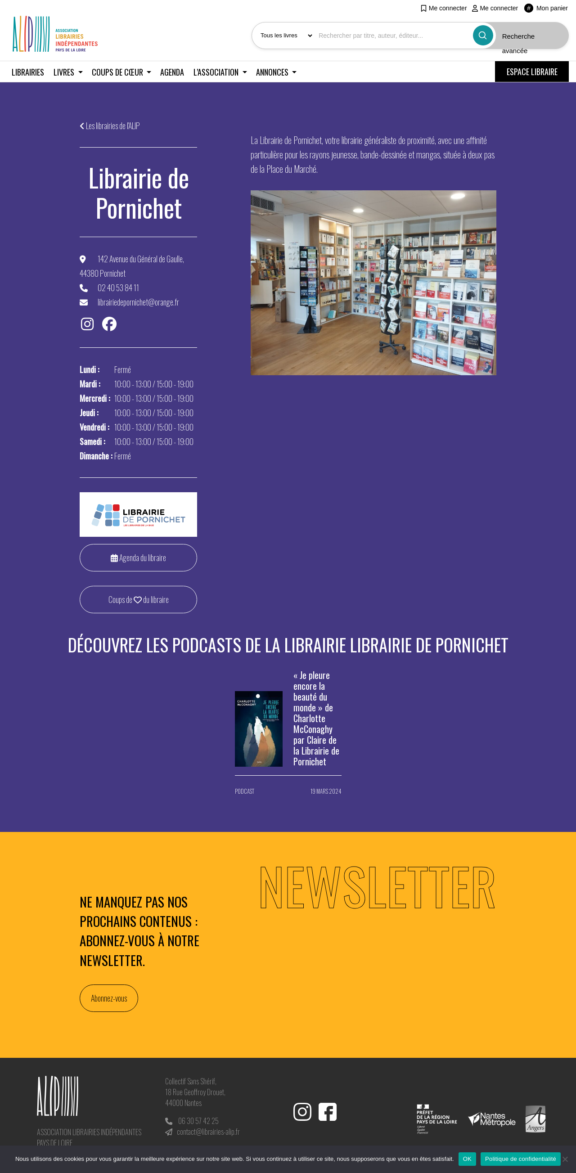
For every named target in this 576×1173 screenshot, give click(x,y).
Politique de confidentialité (520, 1158)
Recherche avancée (518, 43)
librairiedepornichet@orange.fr (138, 302)
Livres (65, 72)
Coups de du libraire (138, 599)
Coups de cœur (118, 72)
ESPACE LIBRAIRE (532, 71)
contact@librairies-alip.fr (208, 1131)
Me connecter (443, 8)
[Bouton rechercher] (483, 35)
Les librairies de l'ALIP (113, 125)
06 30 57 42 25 (198, 1120)
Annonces (273, 72)
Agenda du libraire (138, 557)
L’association (217, 72)
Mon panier (546, 8)
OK (467, 1158)
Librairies (28, 72)
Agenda (172, 72)
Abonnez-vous (109, 998)
